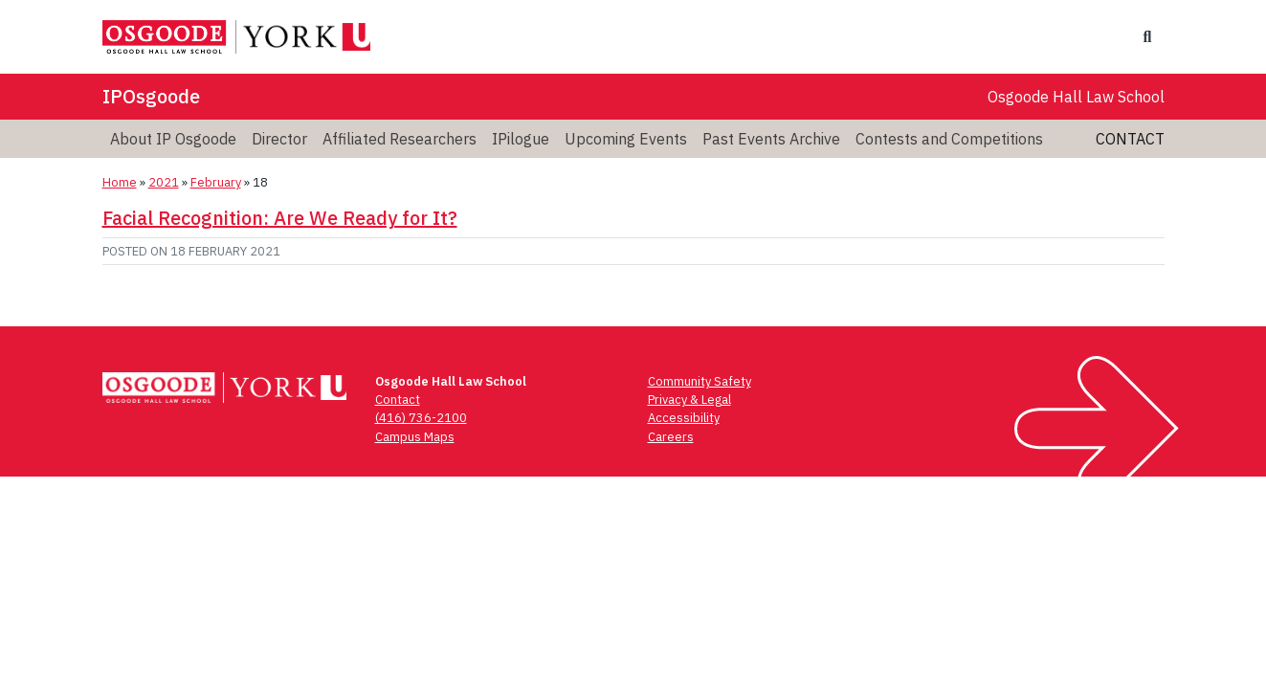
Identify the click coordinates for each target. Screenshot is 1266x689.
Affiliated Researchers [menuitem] (399, 138)
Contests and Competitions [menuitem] (949, 138)
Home (119, 182)
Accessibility (684, 418)
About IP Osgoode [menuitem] (173, 138)
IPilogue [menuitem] (520, 138)
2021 (163, 182)
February (215, 182)
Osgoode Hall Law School (1076, 96)
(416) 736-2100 (421, 418)
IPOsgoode (151, 96)
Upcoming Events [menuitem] (626, 138)
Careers (671, 437)
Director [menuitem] (279, 138)
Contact (1130, 138)
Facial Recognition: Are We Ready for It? (279, 218)
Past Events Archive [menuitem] (771, 138)
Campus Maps (415, 437)
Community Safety (699, 381)
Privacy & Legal (689, 399)
